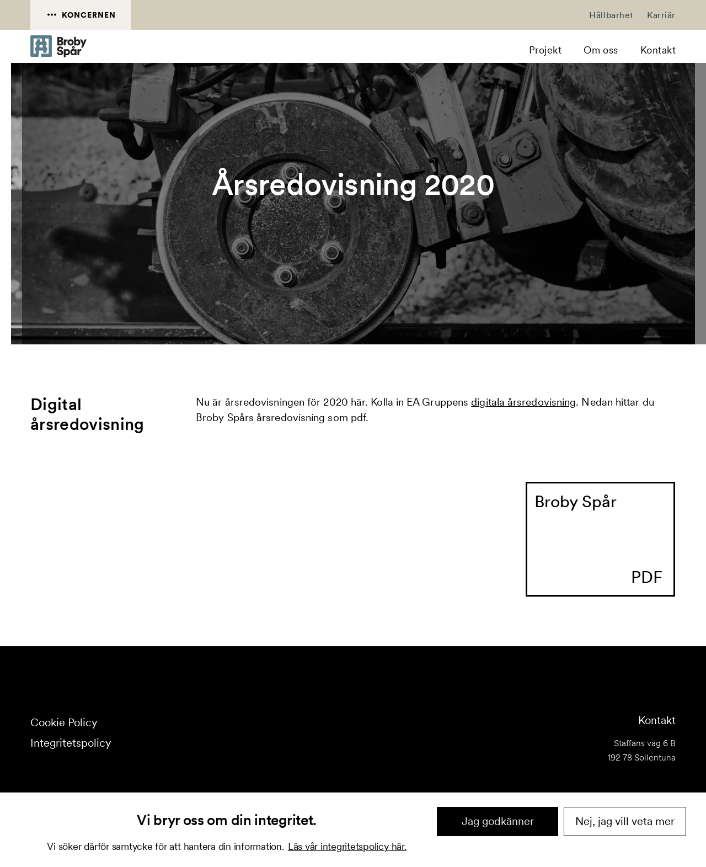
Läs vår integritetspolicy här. (347, 846)
